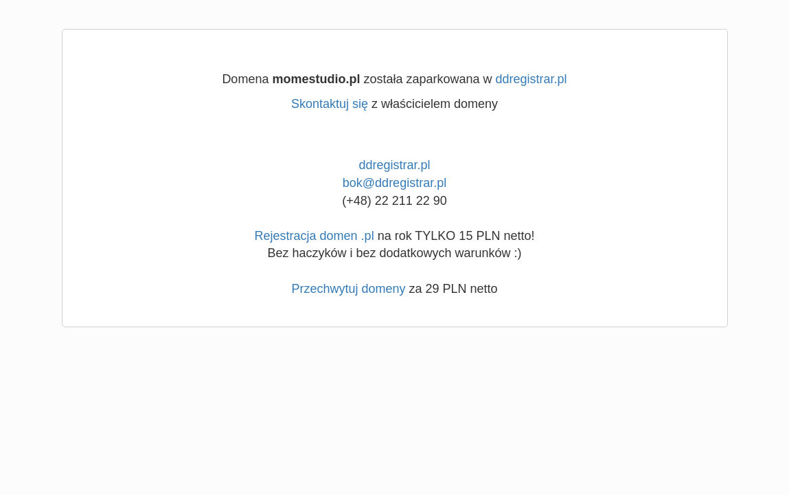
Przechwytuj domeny (348, 289)
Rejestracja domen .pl (314, 236)
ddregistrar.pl (531, 79)
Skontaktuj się (329, 104)
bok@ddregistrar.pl (394, 183)
